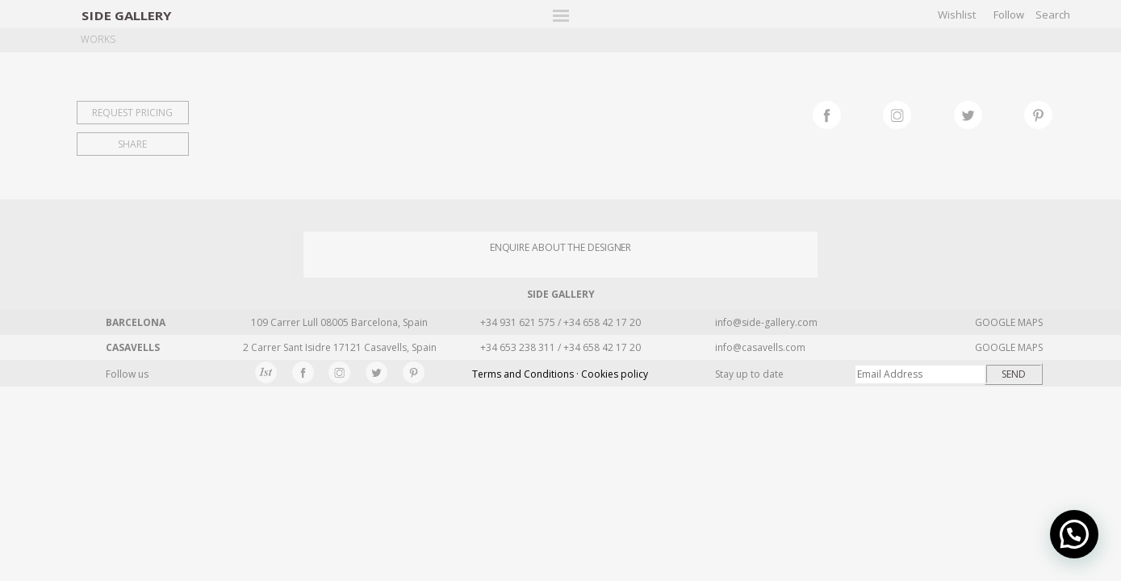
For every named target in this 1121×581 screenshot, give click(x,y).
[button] (1074, 534)
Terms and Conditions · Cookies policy (560, 374)
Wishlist (957, 14)
